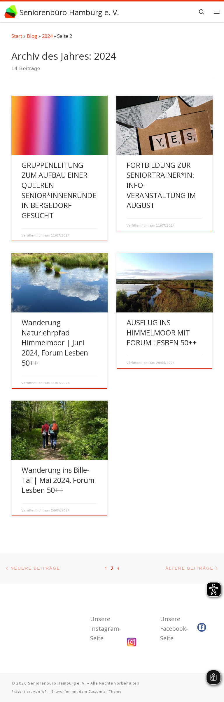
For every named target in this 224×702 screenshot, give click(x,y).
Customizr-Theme (105, 691)
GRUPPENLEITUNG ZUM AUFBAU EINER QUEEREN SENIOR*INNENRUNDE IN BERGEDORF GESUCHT (59, 190)
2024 (47, 36)
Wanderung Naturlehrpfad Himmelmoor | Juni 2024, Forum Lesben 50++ (55, 342)
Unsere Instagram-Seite (105, 628)
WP (44, 691)
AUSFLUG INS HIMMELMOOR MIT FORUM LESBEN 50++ (162, 332)
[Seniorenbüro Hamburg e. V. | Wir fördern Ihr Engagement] (11, 11)
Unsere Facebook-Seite (174, 628)
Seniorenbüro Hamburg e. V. (57, 683)
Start (16, 36)
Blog (32, 36)
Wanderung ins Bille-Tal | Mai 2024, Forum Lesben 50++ (58, 480)
